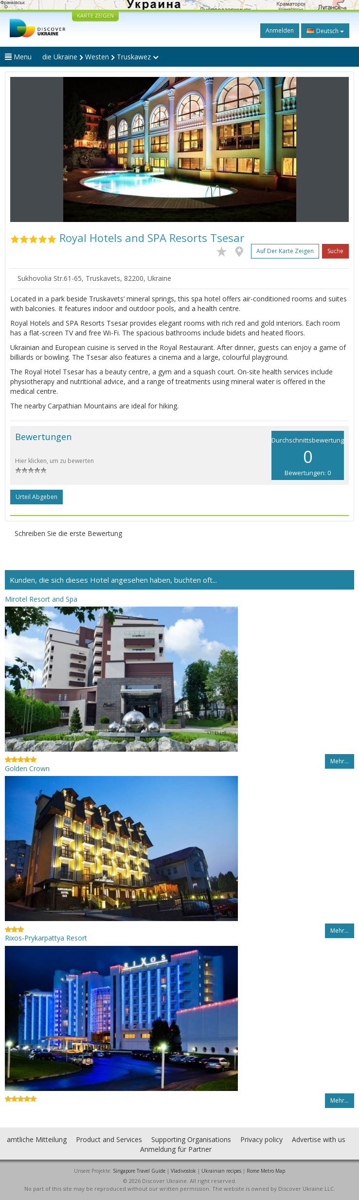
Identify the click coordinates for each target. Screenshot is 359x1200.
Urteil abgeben (36, 497)
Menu (18, 56)
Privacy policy (261, 1139)
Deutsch (325, 30)
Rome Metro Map (266, 1170)
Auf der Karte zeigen (285, 251)
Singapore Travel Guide (139, 1170)
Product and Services (109, 1139)
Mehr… (339, 761)
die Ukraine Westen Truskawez (100, 56)
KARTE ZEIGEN (95, 15)
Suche (335, 251)
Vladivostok (183, 1170)
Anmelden (280, 30)
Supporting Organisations (191, 1139)
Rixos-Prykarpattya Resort (46, 937)
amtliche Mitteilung (37, 1139)
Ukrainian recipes (221, 1170)
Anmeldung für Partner (176, 1149)
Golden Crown (27, 768)
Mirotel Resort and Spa (41, 599)
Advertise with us (318, 1139)
